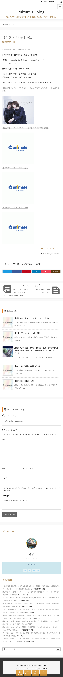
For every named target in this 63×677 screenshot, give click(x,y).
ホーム (6, 24)
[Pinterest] (26, 271)
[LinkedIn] (36, 271)
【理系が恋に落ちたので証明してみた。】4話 (31, 318)
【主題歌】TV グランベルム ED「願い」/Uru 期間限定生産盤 (25, 127)
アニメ (15, 24)
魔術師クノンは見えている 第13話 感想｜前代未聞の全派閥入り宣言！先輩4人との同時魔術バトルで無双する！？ (36, 350)
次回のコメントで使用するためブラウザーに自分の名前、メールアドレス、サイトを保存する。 (32, 489)
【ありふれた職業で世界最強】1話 (27, 366)
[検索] (60, 2)
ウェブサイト (6, 478)
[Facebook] (17, 271)
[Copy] (55, 271)
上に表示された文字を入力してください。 (16, 500)
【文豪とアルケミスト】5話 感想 (27, 333)
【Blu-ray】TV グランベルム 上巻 (15, 167)
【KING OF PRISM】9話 (24, 381)
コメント (5, 439)
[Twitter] (7, 271)
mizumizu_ (55, 253)
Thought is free (42, 669)
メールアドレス (28, 468)
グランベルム (53, 248)
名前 (4, 468)
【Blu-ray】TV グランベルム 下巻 (15, 207)
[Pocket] (46, 271)
